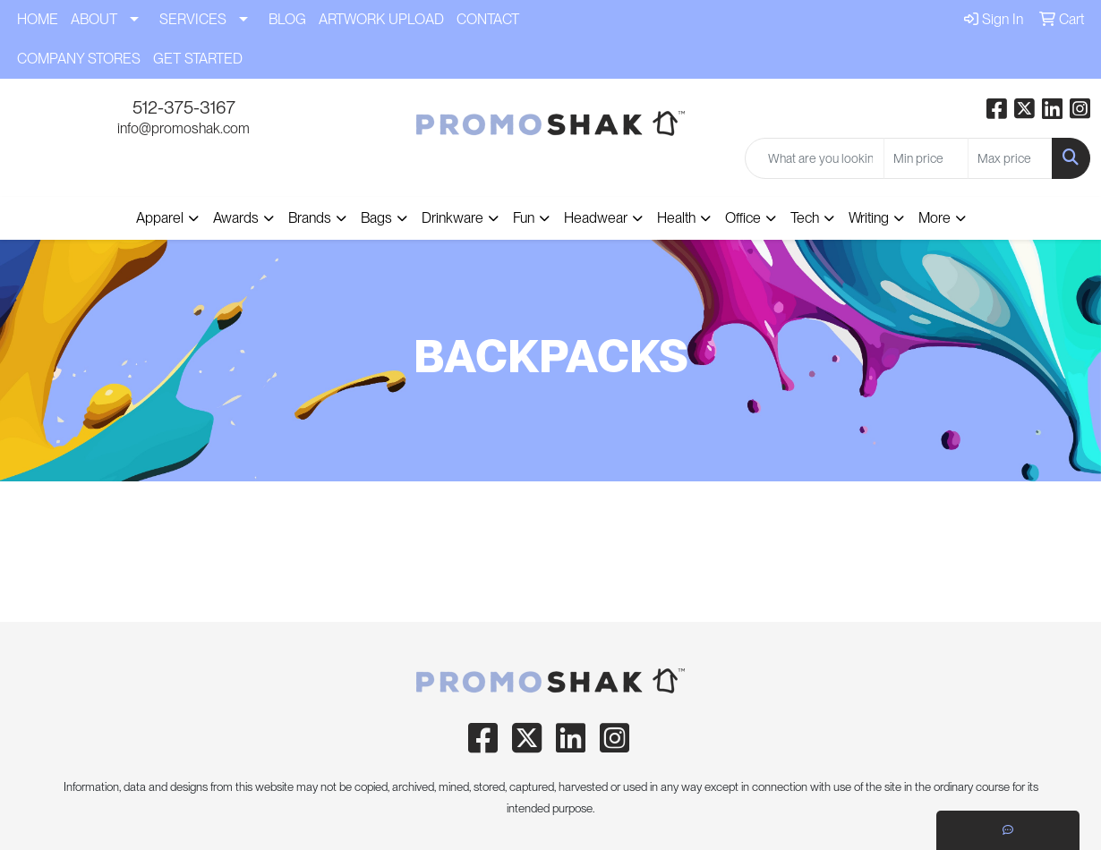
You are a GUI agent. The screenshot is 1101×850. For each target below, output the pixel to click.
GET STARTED (198, 58)
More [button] (934, 217)
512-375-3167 (183, 107)
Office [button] (743, 217)
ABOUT (94, 19)
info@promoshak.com (183, 128)
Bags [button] (376, 217)
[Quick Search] (814, 158)
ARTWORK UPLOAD (381, 19)
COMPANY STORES (79, 58)
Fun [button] (523, 217)
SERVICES (192, 19)
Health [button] (676, 217)
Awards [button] (236, 217)
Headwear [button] (595, 217)
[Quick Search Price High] (1010, 158)
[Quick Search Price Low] (926, 158)
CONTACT (488, 19)
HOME (37, 19)
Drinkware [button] (452, 217)
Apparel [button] (160, 217)
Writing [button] (869, 217)
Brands (309, 217)
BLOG (287, 19)
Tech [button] (804, 217)
